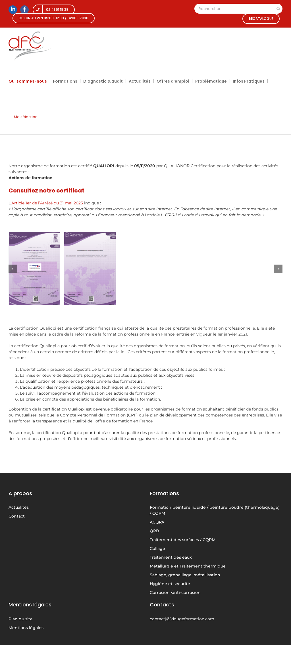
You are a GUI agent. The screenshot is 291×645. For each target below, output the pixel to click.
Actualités (19, 507)
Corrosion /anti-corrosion (175, 592)
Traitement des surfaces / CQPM (182, 539)
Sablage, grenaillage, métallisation (185, 574)
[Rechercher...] (234, 9)
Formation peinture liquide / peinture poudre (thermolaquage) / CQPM (215, 510)
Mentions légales (26, 627)
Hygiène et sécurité (170, 583)
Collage (157, 548)
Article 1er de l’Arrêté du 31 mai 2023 (47, 203)
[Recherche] (278, 9)
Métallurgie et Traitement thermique (188, 566)
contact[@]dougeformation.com (182, 618)
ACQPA (157, 522)
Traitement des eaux (171, 557)
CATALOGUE (261, 18)
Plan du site (21, 618)
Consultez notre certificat (46, 190)
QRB (154, 530)
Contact (17, 516)
